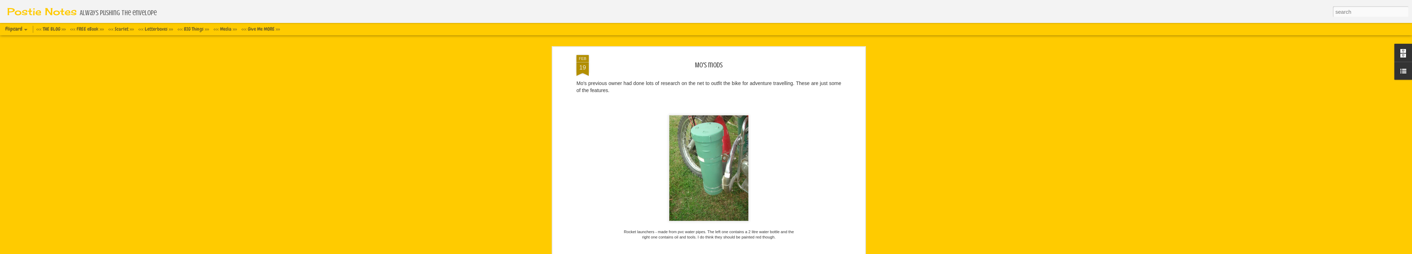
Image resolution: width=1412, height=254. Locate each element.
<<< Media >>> (225, 29)
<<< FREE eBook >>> (87, 29)
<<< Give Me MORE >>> (260, 29)
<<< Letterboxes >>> (155, 29)
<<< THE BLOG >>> (51, 29)
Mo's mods (709, 58)
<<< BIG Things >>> (193, 29)
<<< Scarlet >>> (121, 29)
